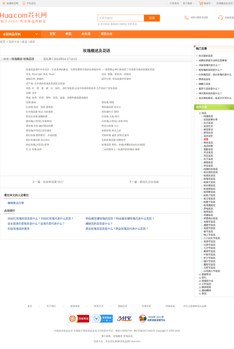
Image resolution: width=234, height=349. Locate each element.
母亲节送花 (209, 241)
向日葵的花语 (206, 55)
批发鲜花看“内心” (53, 181)
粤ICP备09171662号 (144, 330)
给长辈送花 (209, 185)
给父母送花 (209, 198)
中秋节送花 (209, 254)
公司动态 (206, 284)
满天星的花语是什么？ (210, 93)
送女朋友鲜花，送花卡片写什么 (215, 98)
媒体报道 (206, 287)
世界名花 (132, 24)
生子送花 (208, 159)
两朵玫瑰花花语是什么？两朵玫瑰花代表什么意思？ (117, 228)
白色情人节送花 (212, 271)
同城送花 (170, 306)
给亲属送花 (209, 205)
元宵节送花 (209, 267)
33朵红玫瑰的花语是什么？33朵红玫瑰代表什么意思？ (41, 218)
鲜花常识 (208, 129)
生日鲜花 (105, 24)
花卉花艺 (208, 136)
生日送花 (208, 123)
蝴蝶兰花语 (204, 84)
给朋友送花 (209, 175)
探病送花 (208, 162)
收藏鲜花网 (10, 3)
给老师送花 (209, 189)
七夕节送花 (209, 248)
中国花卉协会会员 (63, 330)
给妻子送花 (209, 202)
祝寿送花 (208, 211)
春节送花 (208, 231)
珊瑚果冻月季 (16, 203)
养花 (204, 293)
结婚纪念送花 (211, 169)
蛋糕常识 (206, 274)
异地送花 (208, 208)
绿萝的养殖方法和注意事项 (213, 60)
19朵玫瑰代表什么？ (209, 65)
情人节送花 (209, 235)
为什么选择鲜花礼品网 (195, 306)
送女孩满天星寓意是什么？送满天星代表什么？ (36, 223)
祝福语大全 (207, 281)
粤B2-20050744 (123, 330)
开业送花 (208, 152)
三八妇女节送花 (212, 238)
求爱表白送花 (211, 218)
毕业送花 (208, 165)
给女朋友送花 (211, 172)
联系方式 (99, 306)
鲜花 (68, 33)
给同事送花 (209, 192)
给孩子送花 (209, 182)
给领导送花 (209, 179)
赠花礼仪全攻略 (149, 181)
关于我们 (51, 306)
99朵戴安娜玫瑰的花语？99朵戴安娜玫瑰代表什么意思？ (120, 218)
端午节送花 (209, 261)
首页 (52, 33)
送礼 (204, 277)
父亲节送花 (209, 244)
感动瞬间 (206, 290)
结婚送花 (208, 116)
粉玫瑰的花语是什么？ (210, 70)
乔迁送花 (208, 155)
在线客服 (226, 17)
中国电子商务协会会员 (85, 330)
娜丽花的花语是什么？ (99, 223)
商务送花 (208, 142)
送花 (24, 41)
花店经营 (208, 146)
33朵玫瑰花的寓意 (19, 228)
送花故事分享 (211, 119)
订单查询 (174, 3)
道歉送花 (208, 149)
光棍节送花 (209, 221)
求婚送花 (208, 215)
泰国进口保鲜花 (119, 24)
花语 (32, 41)
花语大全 (106, 33)
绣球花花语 (204, 79)
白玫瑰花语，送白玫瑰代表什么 (215, 74)
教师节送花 (209, 251)
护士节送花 (209, 258)
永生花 (86, 33)
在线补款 (146, 306)
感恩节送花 (209, 225)
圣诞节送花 (209, 228)
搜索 (152, 18)
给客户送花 (209, 195)
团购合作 (122, 306)
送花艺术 (208, 126)
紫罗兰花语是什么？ (209, 88)
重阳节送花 (209, 264)
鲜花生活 (208, 132)
